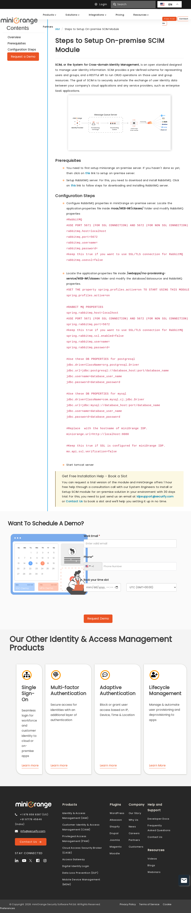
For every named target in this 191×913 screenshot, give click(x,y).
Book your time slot (96, 580)
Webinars (154, 872)
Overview (14, 37)
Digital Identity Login (75, 866)
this (87, 173)
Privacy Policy (128, 904)
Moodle (115, 853)
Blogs (151, 865)
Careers (134, 833)
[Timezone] (151, 587)
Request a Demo (23, 56)
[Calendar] (102, 587)
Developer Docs (158, 819)
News (132, 826)
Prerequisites (17, 43)
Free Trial (169, 19)
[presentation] (112, 604)
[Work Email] (130, 543)
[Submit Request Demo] (98, 619)
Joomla (115, 840)
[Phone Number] (139, 566)
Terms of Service (149, 904)
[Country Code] (93, 566)
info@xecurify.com (33, 831)
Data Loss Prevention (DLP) (80, 873)
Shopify (115, 826)
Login (102, 4)
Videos (152, 858)
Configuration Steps (22, 49)
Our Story (135, 813)
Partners (134, 840)
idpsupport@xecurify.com (155, 496)
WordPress (117, 813)
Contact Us (74, 501)
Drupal (114, 833)
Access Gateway (73, 859)
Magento (116, 846)
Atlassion (116, 820)
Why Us (133, 820)
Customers (136, 846)
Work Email (92, 536)
